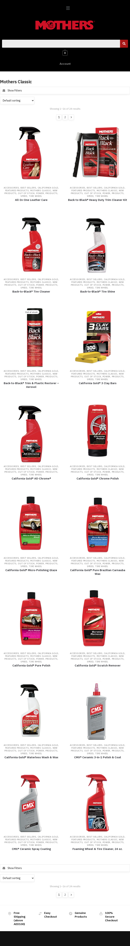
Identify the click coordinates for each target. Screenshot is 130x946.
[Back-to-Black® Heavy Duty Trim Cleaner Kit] (97, 154)
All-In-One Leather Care (31, 200)
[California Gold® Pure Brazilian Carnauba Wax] (97, 524)
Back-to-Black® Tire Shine (97, 291)
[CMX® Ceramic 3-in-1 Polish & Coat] (97, 711)
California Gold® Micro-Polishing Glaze (31, 570)
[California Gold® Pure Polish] (31, 619)
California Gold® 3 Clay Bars (98, 383)
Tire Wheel (35, 196)
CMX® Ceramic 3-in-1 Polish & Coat (97, 757)
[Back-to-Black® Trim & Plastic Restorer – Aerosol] (31, 337)
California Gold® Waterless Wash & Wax (31, 757)
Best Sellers (28, 187)
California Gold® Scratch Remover (98, 665)
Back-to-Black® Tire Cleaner (31, 291)
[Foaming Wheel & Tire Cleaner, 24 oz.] (97, 803)
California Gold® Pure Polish (31, 665)
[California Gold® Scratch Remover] (97, 619)
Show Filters (12, 90)
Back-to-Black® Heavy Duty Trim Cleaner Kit (97, 200)
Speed (24, 196)
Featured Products (17, 190)
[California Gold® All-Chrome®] (31, 432)
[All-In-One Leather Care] (31, 154)
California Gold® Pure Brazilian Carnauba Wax (97, 572)
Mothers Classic (40, 190)
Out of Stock (26, 193)
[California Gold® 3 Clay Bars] (97, 337)
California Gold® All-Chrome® (31, 478)
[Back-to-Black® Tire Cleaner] (31, 245)
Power (40, 193)
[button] (68, 8)
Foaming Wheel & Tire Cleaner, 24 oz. (97, 849)
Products (51, 193)
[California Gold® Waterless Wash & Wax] (31, 711)
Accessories (11, 187)
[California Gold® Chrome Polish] (97, 432)
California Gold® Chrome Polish (98, 478)
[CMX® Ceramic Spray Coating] (31, 803)
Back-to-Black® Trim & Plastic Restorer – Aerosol (31, 385)
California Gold (48, 187)
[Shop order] (17, 100)
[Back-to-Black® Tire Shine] (97, 245)
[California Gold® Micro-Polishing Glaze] (31, 524)
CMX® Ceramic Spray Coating (31, 849)
